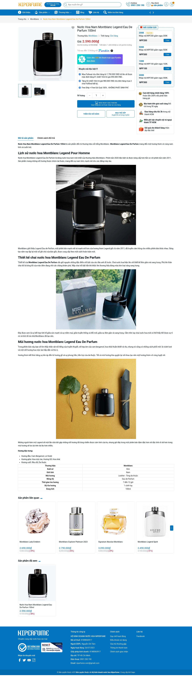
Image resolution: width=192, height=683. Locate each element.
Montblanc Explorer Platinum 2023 (73, 542)
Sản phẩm (42, 12)
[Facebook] (19, 660)
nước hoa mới (145, 333)
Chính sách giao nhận (119, 652)
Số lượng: (81, 95)
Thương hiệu (63, 12)
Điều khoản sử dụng (118, 640)
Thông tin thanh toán (118, 648)
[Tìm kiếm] (66, 4)
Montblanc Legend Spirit (148, 542)
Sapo (133, 672)
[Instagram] (33, 660)
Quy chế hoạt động (118, 636)
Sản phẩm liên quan (28, 497)
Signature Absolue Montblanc (110, 542)
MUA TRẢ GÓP (120, 114)
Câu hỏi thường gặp (118, 644)
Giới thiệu (24, 12)
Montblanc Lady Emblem (30, 542)
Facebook (141, 636)
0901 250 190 (137, 5)
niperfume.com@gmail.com (87, 663)
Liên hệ (94, 12)
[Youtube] (29, 660)
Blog (80, 12)
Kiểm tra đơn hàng (113, 12)
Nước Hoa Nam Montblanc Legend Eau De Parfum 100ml (36, 606)
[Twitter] (24, 660)
